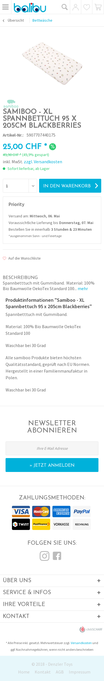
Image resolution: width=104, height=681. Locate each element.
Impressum (79, 672)
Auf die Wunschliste (22, 258)
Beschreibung (20, 278)
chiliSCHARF (91, 629)
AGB (60, 672)
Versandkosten (81, 643)
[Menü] (5, 7)
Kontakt (43, 672)
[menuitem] (5, 7)
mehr (82, 288)
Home (24, 672)
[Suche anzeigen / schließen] (64, 7)
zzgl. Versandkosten (43, 161)
